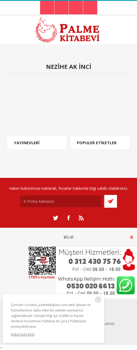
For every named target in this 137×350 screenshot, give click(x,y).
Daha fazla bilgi (22, 334)
